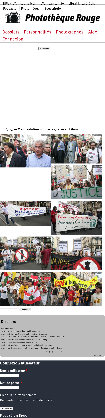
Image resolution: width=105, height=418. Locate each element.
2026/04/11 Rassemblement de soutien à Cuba (19, 342)
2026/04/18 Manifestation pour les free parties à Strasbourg (24, 334)
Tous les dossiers (97, 355)
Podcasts (9, 8)
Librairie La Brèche (82, 3)
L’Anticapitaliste (52, 3)
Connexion (12, 39)
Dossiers (10, 32)
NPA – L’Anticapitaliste (19, 3)
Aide (92, 32)
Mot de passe (11, 383)
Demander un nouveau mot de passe (26, 400)
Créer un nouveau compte (18, 395)
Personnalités (37, 32)
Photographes (70, 32)
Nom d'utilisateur (13, 371)
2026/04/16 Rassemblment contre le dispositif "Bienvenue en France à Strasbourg (32, 337)
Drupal (23, 415)
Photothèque (30, 8)
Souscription (53, 8)
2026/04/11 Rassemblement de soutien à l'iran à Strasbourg (24, 340)
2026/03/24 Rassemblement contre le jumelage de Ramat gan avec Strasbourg (31, 348)
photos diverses (7, 328)
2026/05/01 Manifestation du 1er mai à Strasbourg (20, 331)
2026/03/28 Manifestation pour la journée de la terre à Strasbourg (26, 345)
